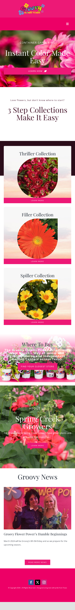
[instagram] (44, 582)
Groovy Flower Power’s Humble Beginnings (35, 534)
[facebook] (31, 582)
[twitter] (37, 582)
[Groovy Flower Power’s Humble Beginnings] (37, 508)
